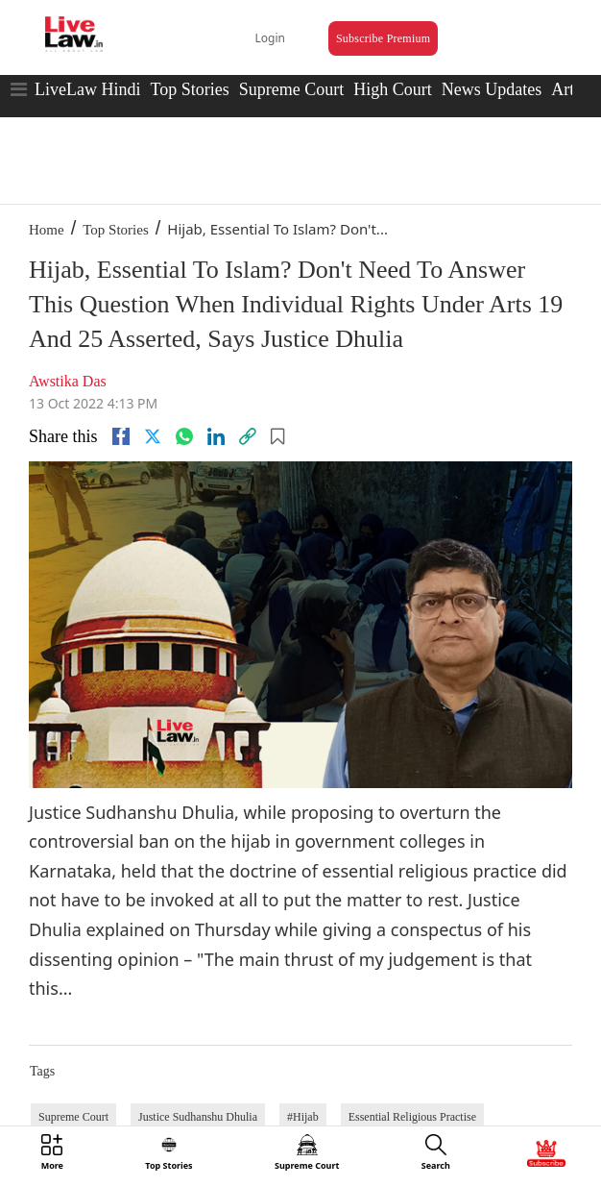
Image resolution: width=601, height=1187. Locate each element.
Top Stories (189, 89)
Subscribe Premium (383, 38)
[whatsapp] (184, 436)
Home (46, 229)
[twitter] (152, 436)
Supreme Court (292, 89)
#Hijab (303, 1117)
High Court (392, 89)
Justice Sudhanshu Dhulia (197, 1117)
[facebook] (121, 436)
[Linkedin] (216, 436)
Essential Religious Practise (412, 1117)
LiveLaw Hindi (87, 89)
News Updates (491, 89)
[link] (247, 436)
